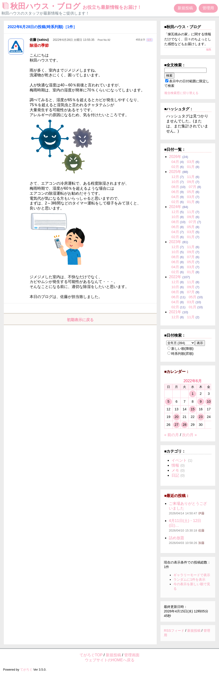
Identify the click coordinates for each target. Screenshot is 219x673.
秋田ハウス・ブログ (72, 6)
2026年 (175, 157)
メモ (175, 470)
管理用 (208, 8)
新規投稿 (185, 8)
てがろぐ (26, 669)
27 (176, 425)
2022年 (175, 277)
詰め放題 (176, 538)
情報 (175, 465)
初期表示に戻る (80, 320)
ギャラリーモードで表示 (191, 575)
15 (192, 409)
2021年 (175, 312)
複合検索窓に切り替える (181, 93)
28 (185, 425)
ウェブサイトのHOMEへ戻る (109, 660)
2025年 (175, 172)
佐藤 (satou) (39, 40)
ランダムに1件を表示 (189, 579)
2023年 (175, 242)
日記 (175, 475)
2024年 (175, 207)
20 (176, 417)
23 (201, 417)
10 (209, 401)
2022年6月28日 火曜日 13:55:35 (73, 40)
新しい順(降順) (180, 348)
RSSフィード (174, 630)
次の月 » (189, 435)
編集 (149, 39)
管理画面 (131, 655)
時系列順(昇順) (180, 353)
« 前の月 (171, 435)
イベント (179, 460)
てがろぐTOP (91, 655)
